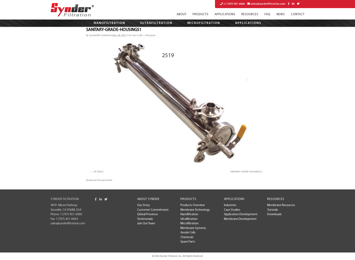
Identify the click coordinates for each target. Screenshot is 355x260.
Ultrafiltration (156, 23)
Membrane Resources (281, 205)
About (182, 14)
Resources (249, 14)
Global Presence (147, 214)
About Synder (148, 199)
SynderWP (94, 35)
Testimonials (145, 219)
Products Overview (192, 205)
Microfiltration (203, 23)
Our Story (143, 205)
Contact (298, 14)
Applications (225, 14)
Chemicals (186, 237)
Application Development (240, 214)
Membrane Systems (193, 228)
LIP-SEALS (98, 172)
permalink (107, 180)
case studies (232, 210)
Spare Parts (187, 241)
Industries (230, 205)
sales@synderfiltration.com (266, 3)
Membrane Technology (195, 210)
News (281, 14)
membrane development (240, 219)
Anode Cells (187, 232)
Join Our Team (146, 223)
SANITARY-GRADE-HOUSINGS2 (246, 172)
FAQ (267, 14)
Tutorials (272, 210)
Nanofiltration (109, 23)
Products (200, 14)
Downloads (274, 214)
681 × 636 (144, 35)
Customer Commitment (153, 210)
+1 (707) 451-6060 (232, 3)
